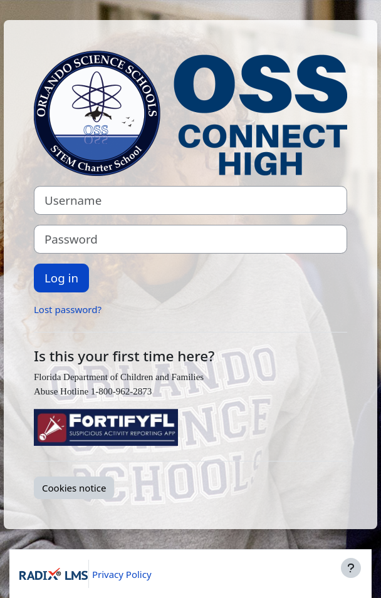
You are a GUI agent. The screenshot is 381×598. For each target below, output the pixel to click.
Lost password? (68, 309)
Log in (61, 278)
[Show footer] (351, 568)
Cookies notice (74, 488)
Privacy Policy (122, 574)
